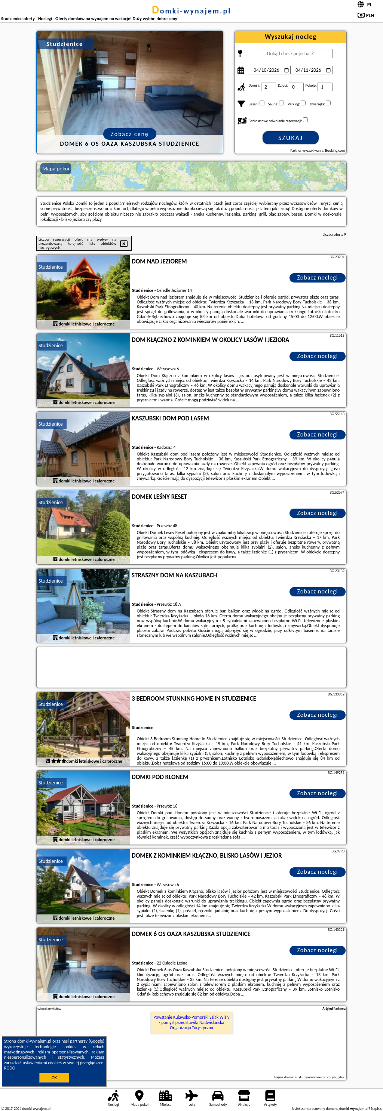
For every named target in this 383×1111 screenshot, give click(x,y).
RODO (9, 1068)
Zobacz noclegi (317, 277)
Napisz (376, 1108)
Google (96, 1041)
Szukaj (290, 138)
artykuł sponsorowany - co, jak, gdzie (320, 1077)
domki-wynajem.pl (191, 10)
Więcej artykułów (49, 1008)
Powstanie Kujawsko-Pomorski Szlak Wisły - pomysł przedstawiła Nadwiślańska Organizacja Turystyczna (192, 1023)
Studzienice (51, 267)
